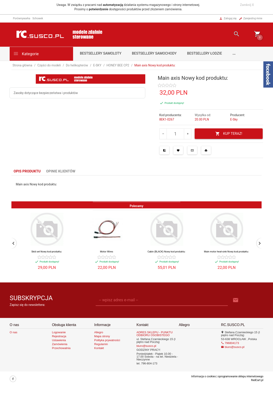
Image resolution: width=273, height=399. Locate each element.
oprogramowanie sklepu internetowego (240, 376)
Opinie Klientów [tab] (60, 171)
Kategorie (26, 53)
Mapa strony (102, 336)
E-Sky (234, 119)
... (234, 53)
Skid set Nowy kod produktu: (46, 251)
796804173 (230, 343)
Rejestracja (59, 336)
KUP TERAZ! (228, 133)
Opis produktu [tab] (27, 171)
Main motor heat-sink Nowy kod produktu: (226, 251)
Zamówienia (59, 344)
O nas (13, 332)
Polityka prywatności (107, 340)
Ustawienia (59, 340)
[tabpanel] (136, 188)
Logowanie (59, 332)
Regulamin (101, 344)
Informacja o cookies (203, 376)
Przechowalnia (61, 348)
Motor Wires (106, 251)
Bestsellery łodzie (204, 53)
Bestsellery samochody (154, 53)
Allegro (98, 332)
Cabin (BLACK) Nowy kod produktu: (166, 251)
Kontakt (99, 348)
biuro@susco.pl (146, 346)
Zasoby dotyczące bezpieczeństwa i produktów (46, 93)
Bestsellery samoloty (100, 53)
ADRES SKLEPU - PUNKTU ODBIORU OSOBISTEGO (154, 334)
